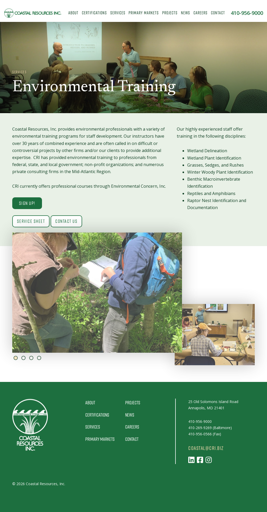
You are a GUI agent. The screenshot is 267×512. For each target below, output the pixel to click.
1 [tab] (16, 358)
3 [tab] (31, 358)
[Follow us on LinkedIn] (191, 459)
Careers (200, 12)
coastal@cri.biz (206, 448)
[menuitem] (73, 13)
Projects (170, 12)
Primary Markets (144, 12)
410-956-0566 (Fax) (204, 433)
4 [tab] (39, 358)
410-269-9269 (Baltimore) (210, 427)
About (73, 12)
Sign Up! (27, 203)
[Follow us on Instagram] (208, 459)
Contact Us (67, 221)
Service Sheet (31, 221)
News (185, 12)
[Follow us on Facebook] (200, 459)
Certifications (94, 12)
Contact (218, 12)
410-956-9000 (247, 13)
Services (117, 12)
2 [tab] (23, 358)
